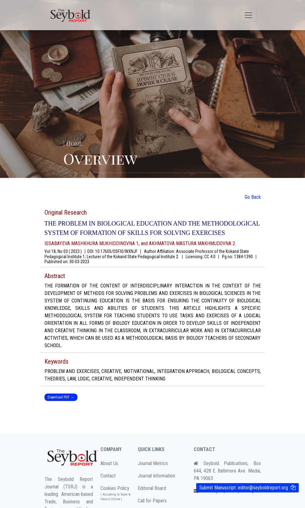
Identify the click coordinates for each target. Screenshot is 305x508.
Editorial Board (152, 488)
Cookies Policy (115, 493)
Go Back (253, 197)
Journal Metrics (153, 463)
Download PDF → (61, 397)
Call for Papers (152, 501)
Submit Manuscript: (243, 488)
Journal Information (156, 476)
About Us (109, 463)
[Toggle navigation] (248, 15)
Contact (108, 476)
